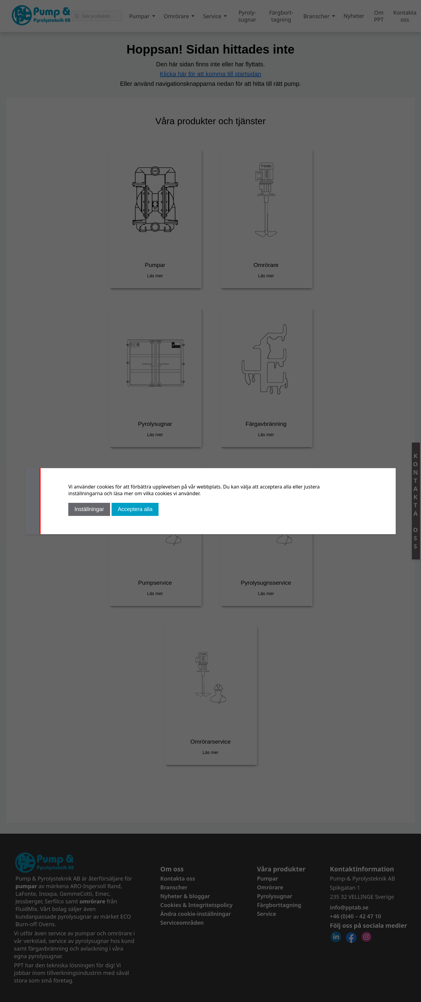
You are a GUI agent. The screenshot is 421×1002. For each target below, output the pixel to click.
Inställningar (89, 509)
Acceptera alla (135, 509)
